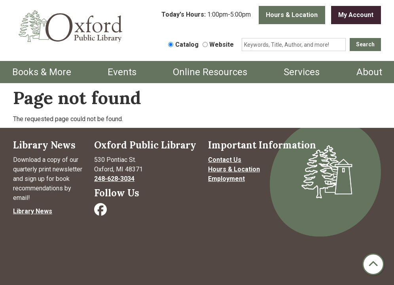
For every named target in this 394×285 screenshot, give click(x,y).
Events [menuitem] (122, 72)
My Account (355, 15)
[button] (206, 17)
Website (221, 44)
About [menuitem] (369, 72)
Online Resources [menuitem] (210, 72)
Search (365, 44)
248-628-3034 (114, 178)
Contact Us (224, 159)
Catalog (187, 44)
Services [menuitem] (302, 72)
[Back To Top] (373, 264)
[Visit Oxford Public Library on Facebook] (101, 212)
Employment (226, 178)
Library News (32, 211)
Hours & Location (292, 15)
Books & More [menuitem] (41, 72)
